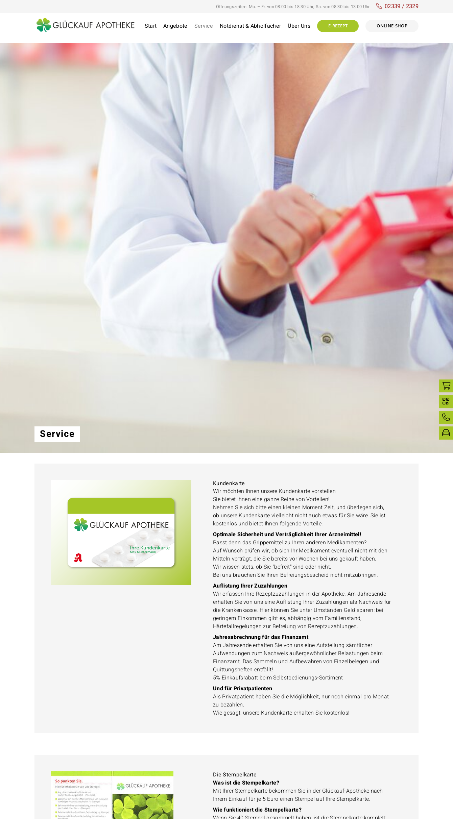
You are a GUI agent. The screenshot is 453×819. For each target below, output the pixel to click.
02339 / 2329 (402, 6)
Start (151, 26)
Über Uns (299, 26)
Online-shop (392, 26)
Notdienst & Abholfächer (250, 26)
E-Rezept (338, 26)
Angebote (175, 26)
